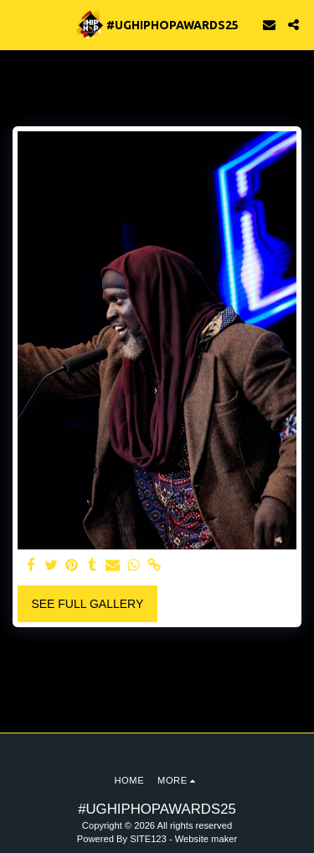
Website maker (206, 839)
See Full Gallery (87, 603)
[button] (18, 24)
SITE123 (148, 839)
